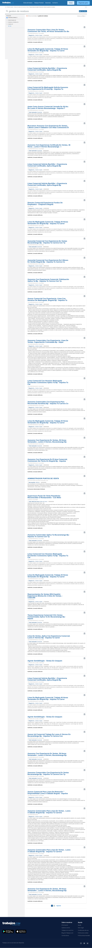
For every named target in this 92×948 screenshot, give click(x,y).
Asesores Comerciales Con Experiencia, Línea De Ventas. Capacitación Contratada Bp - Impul (48, 341)
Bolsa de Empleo (28, 2)
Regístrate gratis (83, 3)
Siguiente (58, 905)
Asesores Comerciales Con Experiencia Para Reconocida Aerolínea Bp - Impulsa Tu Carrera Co (48, 402)
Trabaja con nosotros (67, 930)
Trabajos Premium (39, 2)
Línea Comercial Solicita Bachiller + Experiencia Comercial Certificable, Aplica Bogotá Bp (47, 69)
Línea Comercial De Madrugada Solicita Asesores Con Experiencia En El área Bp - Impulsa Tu (48, 88)
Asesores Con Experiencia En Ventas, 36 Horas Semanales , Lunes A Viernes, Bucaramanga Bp (47, 441)
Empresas (48, 2)
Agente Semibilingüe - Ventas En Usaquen (45, 661)
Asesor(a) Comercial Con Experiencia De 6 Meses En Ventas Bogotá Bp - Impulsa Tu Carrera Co (48, 261)
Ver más (9, 26)
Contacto (55, 2)
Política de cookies (83, 933)
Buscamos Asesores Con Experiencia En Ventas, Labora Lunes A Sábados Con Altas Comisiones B (48, 126)
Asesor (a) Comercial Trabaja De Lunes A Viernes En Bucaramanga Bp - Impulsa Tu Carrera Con (49, 735)
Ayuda (79, 925)
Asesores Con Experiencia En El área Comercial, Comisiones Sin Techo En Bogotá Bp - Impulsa (47, 460)
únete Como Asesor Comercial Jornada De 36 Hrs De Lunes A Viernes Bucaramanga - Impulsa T (48, 107)
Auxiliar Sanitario (11, 20)
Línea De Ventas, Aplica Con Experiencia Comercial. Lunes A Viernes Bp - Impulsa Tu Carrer (49, 637)
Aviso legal (81, 927)
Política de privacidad (84, 935)
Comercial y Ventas (12, 17)
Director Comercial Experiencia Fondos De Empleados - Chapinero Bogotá (45, 203)
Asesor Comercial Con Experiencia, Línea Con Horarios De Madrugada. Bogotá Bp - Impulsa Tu (47, 299)
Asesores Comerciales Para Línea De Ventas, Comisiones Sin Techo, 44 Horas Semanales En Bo (48, 30)
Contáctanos (65, 935)
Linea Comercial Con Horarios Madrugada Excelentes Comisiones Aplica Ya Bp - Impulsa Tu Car (48, 382)
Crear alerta (83, 11)
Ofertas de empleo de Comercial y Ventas (21, 7)
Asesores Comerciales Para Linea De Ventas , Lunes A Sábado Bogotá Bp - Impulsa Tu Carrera (49, 811)
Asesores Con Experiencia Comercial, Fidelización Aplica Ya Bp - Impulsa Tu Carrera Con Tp (48, 280)
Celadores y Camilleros (12, 22)
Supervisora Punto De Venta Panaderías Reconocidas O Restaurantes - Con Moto (44, 496)
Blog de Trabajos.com (67, 933)
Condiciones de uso (83, 930)
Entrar (71, 3)
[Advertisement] (53, 22)
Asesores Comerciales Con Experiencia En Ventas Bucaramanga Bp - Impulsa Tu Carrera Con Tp (48, 773)
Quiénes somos (66, 927)
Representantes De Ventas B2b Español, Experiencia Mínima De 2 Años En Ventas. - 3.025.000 (45, 596)
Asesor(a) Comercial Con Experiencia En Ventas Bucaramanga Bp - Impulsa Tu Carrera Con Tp (47, 242)
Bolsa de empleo (10, 7)
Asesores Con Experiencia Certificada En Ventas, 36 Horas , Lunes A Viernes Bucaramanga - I (49, 146)
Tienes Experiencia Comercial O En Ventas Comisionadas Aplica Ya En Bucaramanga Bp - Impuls (47, 616)
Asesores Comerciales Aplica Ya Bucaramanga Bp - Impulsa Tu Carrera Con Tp (49, 535)
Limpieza (10, 24)
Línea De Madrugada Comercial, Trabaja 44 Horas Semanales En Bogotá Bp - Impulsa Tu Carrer (48, 50)
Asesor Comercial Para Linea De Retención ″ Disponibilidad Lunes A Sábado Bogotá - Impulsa (48, 792)
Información (65, 925)
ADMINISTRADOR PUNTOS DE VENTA (43, 478)
